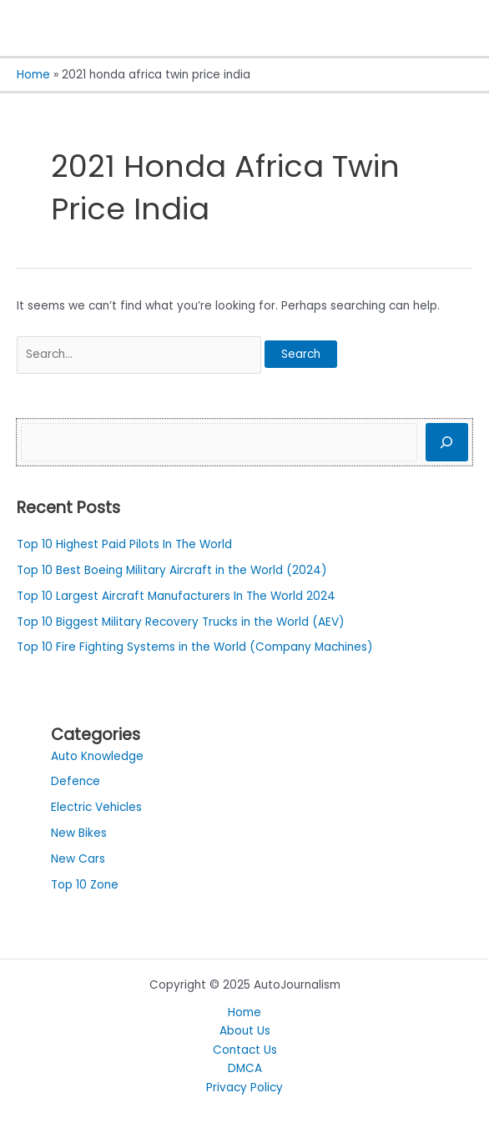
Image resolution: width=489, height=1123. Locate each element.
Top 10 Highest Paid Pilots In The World (124, 544)
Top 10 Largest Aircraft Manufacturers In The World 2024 (176, 596)
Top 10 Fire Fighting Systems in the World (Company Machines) (195, 647)
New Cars (78, 859)
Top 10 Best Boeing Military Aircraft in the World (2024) (172, 570)
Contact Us (245, 1050)
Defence (75, 781)
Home (244, 1012)
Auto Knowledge (97, 756)
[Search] (447, 442)
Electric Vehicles (96, 807)
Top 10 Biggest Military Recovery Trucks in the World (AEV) (181, 622)
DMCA (245, 1068)
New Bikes (79, 833)
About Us (244, 1031)
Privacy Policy (244, 1087)
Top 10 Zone (84, 885)
